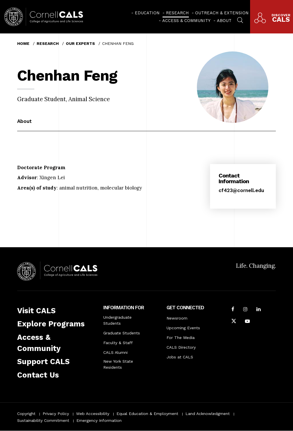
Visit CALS (36, 310)
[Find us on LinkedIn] (258, 310)
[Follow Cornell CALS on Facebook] (232, 310)
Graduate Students (121, 333)
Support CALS (43, 361)
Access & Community (186, 20)
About (224, 20)
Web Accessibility (92, 413)
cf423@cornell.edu (241, 190)
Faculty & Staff (118, 342)
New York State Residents (118, 364)
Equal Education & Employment (147, 413)
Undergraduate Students (117, 320)
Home (23, 43)
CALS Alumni (115, 352)
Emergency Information (99, 420)
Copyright (26, 413)
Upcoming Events (183, 328)
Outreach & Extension (222, 12)
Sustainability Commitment (43, 420)
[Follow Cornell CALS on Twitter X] (233, 322)
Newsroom (177, 318)
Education (147, 12)
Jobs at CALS (180, 357)
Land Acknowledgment (207, 413)
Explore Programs (51, 324)
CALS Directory (181, 347)
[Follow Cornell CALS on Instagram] (245, 310)
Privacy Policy (56, 413)
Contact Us (38, 375)
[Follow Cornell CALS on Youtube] (247, 322)
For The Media (181, 337)
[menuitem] (145, 13)
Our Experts (80, 43)
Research (177, 12)
